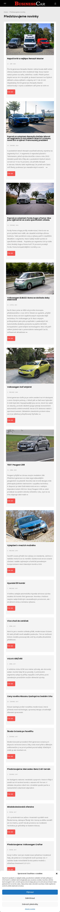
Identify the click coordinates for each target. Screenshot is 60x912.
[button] (57, 873)
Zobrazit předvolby (30, 904)
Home (6, 12)
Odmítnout (30, 898)
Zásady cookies (30, 909)
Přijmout (30, 892)
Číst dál (10, 92)
